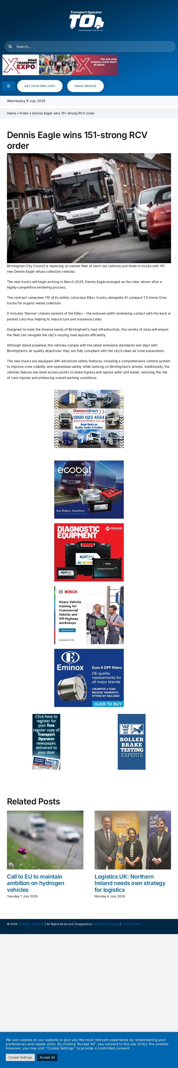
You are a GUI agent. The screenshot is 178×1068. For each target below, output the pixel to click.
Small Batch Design (106, 924)
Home (11, 113)
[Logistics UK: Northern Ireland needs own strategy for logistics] (133, 813)
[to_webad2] (46, 715)
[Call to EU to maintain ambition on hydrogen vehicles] (45, 813)
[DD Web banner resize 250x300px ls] (89, 391)
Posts (24, 113)
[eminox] (89, 650)
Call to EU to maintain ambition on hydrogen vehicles (35, 883)
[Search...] (90, 46)
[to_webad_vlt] (132, 715)
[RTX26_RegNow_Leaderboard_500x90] (60, 56)
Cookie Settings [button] (20, 1057)
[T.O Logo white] (86, 5)
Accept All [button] (47, 1057)
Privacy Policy (131, 924)
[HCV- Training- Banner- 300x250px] (89, 588)
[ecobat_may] (89, 462)
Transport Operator (31, 924)
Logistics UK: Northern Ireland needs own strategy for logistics (130, 883)
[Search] (10, 46)
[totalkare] (89, 525)
